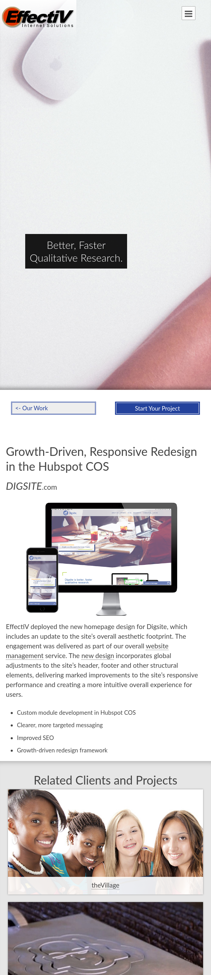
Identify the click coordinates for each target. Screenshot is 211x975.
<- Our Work (31, 408)
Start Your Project (157, 408)
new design (97, 655)
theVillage (105, 885)
